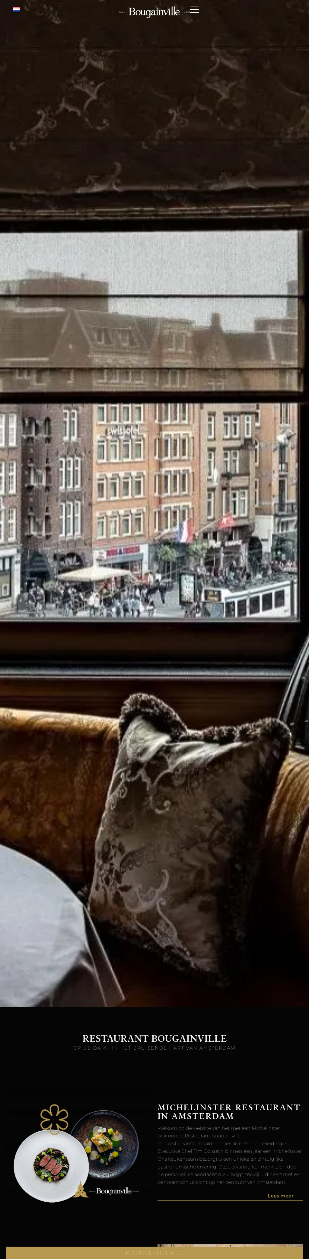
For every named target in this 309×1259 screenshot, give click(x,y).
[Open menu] (194, 9)
